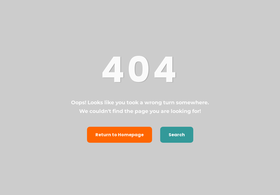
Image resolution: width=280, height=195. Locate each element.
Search (177, 135)
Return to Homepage (119, 135)
